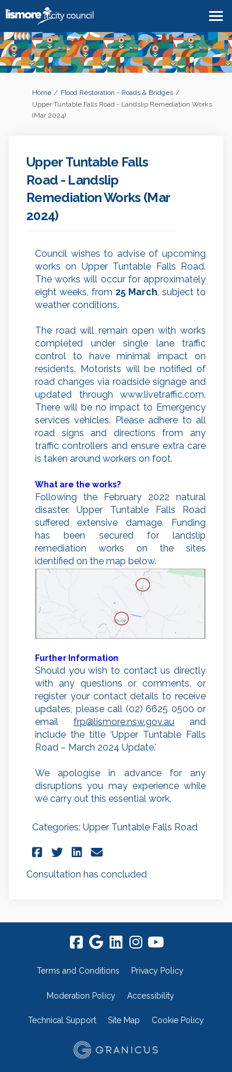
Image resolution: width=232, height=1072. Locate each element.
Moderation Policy (81, 995)
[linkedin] (116, 943)
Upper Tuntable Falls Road (140, 827)
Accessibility (150, 995)
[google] (96, 943)
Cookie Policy (178, 1020)
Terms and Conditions (78, 970)
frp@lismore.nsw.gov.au (123, 721)
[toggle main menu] (216, 16)
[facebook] (76, 943)
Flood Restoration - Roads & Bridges (117, 93)
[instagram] (136, 943)
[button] (38, 852)
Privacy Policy (157, 970)
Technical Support (62, 1020)
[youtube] (156, 943)
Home (41, 93)
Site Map (124, 1020)
